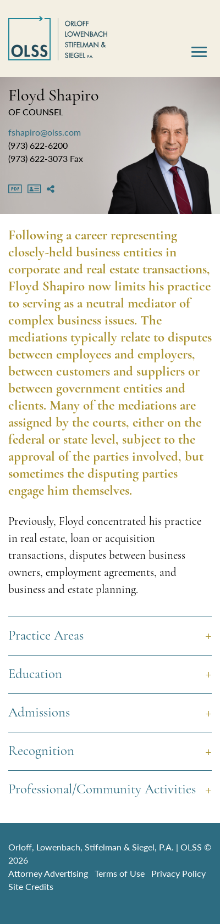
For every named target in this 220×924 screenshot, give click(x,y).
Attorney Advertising (48, 873)
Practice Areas (46, 636)
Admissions (39, 713)
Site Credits (30, 886)
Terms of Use (120, 873)
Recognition (41, 751)
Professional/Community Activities (102, 790)
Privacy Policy (178, 873)
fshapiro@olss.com (44, 132)
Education (35, 674)
